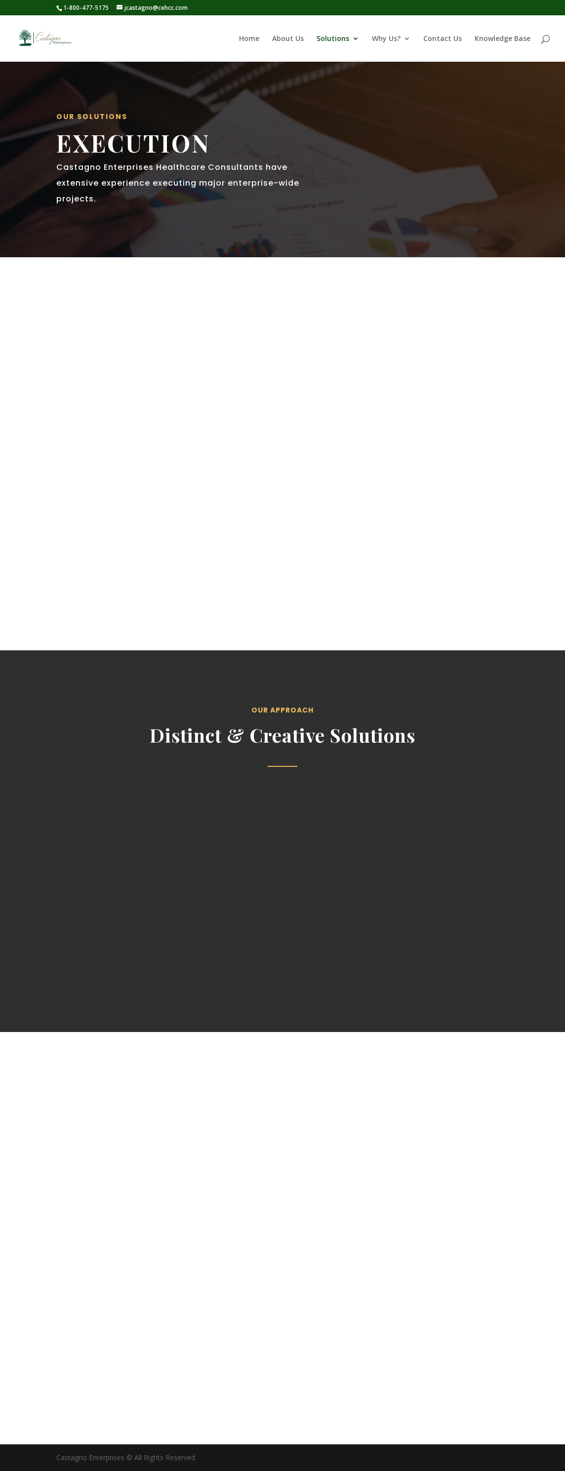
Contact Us (442, 39)
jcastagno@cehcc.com (386, 1412)
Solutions (333, 39)
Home (249, 39)
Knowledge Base (502, 39)
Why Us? (386, 39)
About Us (288, 39)
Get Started (90, 598)
